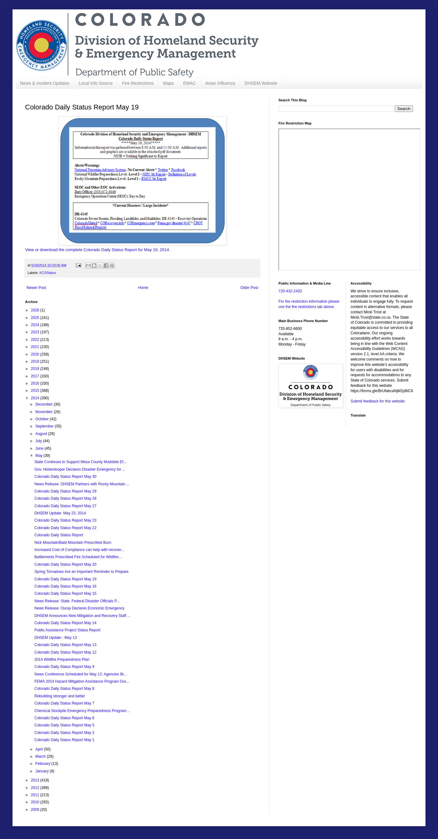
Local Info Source (96, 83)
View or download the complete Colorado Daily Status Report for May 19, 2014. (97, 249)
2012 (35, 788)
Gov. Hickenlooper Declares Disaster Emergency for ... (79, 469)
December (44, 404)
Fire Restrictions (138, 83)
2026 (35, 310)
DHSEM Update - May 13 (55, 637)
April (39, 749)
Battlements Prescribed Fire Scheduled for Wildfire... (78, 557)
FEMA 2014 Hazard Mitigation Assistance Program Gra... (81, 681)
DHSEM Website (260, 83)
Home (143, 288)
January (42, 771)
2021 (35, 347)
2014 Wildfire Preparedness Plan (61, 659)
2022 (35, 339)
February (43, 763)
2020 (35, 354)
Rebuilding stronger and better (59, 696)
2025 (35, 318)
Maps (168, 83)
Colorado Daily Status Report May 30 (65, 476)
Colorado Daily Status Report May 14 (65, 623)
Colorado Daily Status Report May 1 (64, 740)
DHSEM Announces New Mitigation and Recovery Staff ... (82, 616)
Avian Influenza (220, 83)
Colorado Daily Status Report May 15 (65, 593)
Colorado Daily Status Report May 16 (65, 586)
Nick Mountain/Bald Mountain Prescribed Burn (72, 542)
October (42, 419)
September (45, 426)
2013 (35, 780)
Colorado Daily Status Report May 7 (64, 703)
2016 (35, 383)
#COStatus (47, 273)
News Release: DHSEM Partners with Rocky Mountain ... (81, 484)
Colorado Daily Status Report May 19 (65, 579)
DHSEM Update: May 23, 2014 (60, 513)
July (39, 441)
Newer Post (36, 288)
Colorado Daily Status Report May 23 (65, 520)
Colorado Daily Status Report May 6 (64, 718)
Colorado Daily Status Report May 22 (65, 528)
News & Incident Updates (44, 83)
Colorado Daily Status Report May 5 (64, 725)
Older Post (249, 288)
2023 (35, 332)
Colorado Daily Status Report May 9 (64, 667)
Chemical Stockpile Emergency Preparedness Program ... (82, 711)
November (44, 412)
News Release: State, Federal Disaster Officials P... (77, 601)
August (41, 434)
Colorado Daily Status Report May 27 (65, 506)
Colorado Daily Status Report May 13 (65, 645)
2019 (35, 361)
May (39, 455)
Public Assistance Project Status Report (67, 630)
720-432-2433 (290, 291)
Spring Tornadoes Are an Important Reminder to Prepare (81, 571)
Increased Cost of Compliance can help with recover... (79, 550)
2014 (35, 398)
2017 (35, 376)
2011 (35, 795)
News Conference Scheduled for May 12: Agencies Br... (80, 674)
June (39, 448)
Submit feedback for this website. (378, 401)
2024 (35, 325)
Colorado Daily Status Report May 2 (64, 732)
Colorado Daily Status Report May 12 (65, 652)
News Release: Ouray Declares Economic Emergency (79, 608)
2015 (35, 390)
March (41, 756)
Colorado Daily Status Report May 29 (65, 491)
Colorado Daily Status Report (58, 535)
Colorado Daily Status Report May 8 (64, 688)
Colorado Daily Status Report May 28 (65, 498)
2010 (35, 802)
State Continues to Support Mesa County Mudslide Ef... (80, 462)
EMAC (189, 83)
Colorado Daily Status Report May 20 (65, 564)
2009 (35, 809)
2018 (35, 368)
